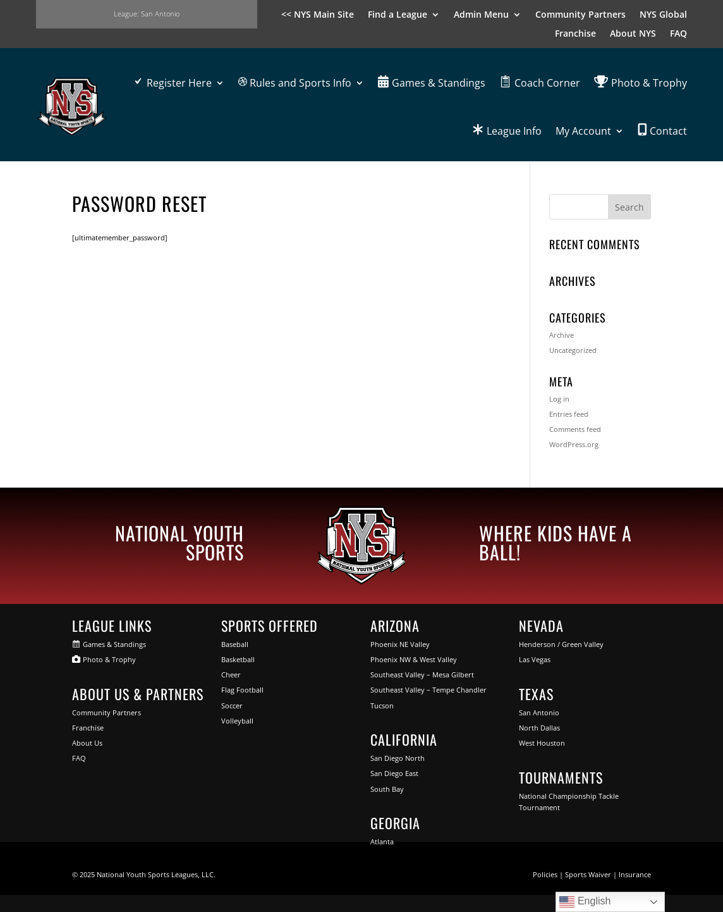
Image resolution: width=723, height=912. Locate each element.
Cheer (231, 674)
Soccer (232, 705)
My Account (583, 131)
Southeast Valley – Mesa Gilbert (422, 674)
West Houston (542, 743)
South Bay (387, 789)
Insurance (635, 874)
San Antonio (539, 712)
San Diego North (397, 758)
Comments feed (575, 429)
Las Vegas (534, 659)
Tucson (382, 705)
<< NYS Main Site (317, 15)
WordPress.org (573, 444)
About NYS (633, 34)
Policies (545, 874)
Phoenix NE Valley (400, 644)
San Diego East (394, 773)
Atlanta (382, 841)
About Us (87, 743)
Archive (561, 335)
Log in (559, 399)
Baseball (234, 644)
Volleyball (237, 720)
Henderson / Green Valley (561, 644)
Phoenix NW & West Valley (413, 659)
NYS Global (663, 15)
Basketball (238, 659)
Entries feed (568, 414)
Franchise (575, 34)
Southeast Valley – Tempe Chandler (428, 689)
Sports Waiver (588, 874)
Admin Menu (481, 15)
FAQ (678, 34)
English (585, 901)
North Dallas (539, 727)
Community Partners (580, 15)
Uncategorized (573, 350)
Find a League (397, 15)
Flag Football (242, 689)
